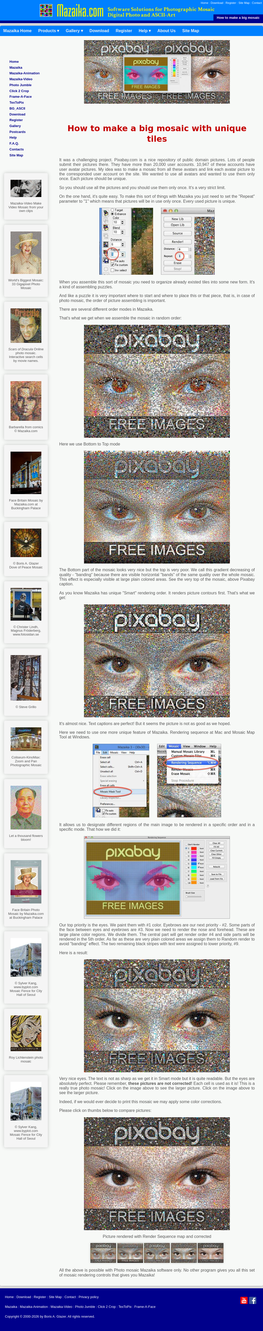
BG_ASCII (17, 108)
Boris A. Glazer (55, 1316)
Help (13, 137)
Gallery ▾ (74, 31)
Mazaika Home (17, 31)
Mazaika (16, 67)
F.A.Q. (14, 143)
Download (217, 2)
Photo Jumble (21, 85)
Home (204, 2)
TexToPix (17, 102)
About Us (166, 31)
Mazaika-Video (21, 79)
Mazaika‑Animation (25, 73)
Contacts (17, 149)
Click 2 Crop (19, 91)
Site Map (243, 2)
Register (231, 2)
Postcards (18, 132)
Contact (257, 2)
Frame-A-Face (21, 97)
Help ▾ (145, 31)
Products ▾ (48, 31)
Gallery (15, 126)
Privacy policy (89, 1297)
